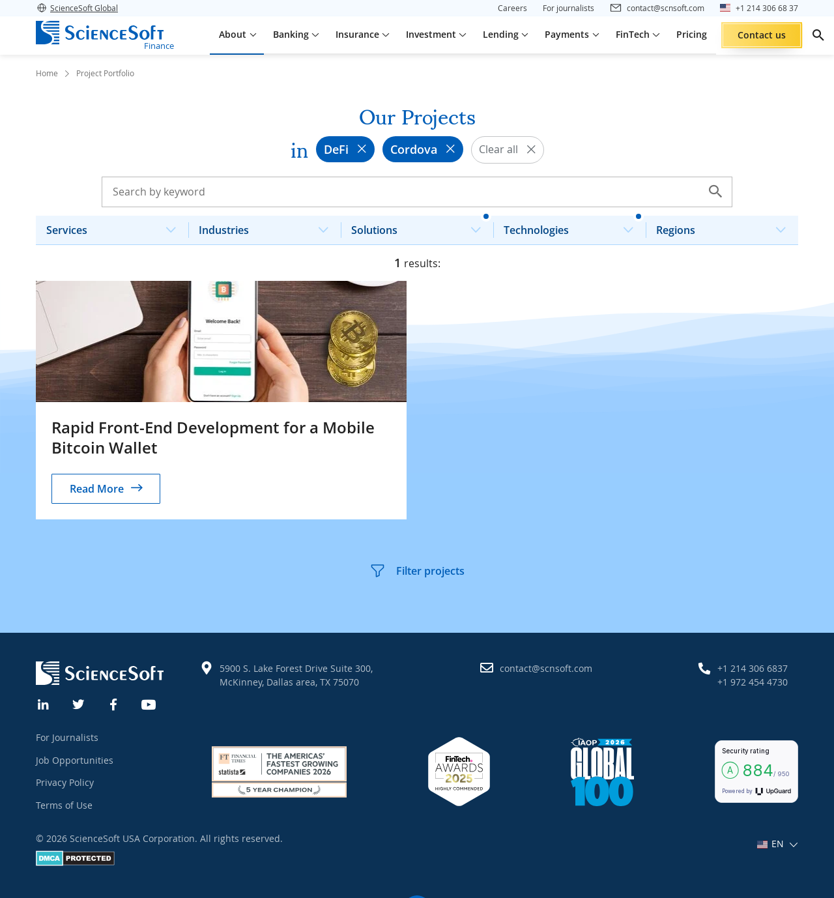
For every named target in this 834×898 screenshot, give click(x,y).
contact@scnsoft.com (546, 668)
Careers (512, 8)
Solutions (421, 226)
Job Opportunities (74, 760)
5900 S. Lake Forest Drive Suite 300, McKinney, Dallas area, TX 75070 (296, 675)
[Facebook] (114, 703)
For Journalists (67, 737)
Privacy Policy (65, 782)
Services (116, 226)
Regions (726, 226)
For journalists (568, 8)
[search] (818, 35)
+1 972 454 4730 (752, 682)
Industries (269, 226)
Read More (97, 489)
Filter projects (417, 571)
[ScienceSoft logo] (100, 32)
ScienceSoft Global (77, 8)
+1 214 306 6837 (752, 668)
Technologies (574, 226)
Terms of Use (64, 805)
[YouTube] (149, 703)
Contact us (762, 35)
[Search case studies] (417, 192)
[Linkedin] (43, 703)
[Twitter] (79, 703)
